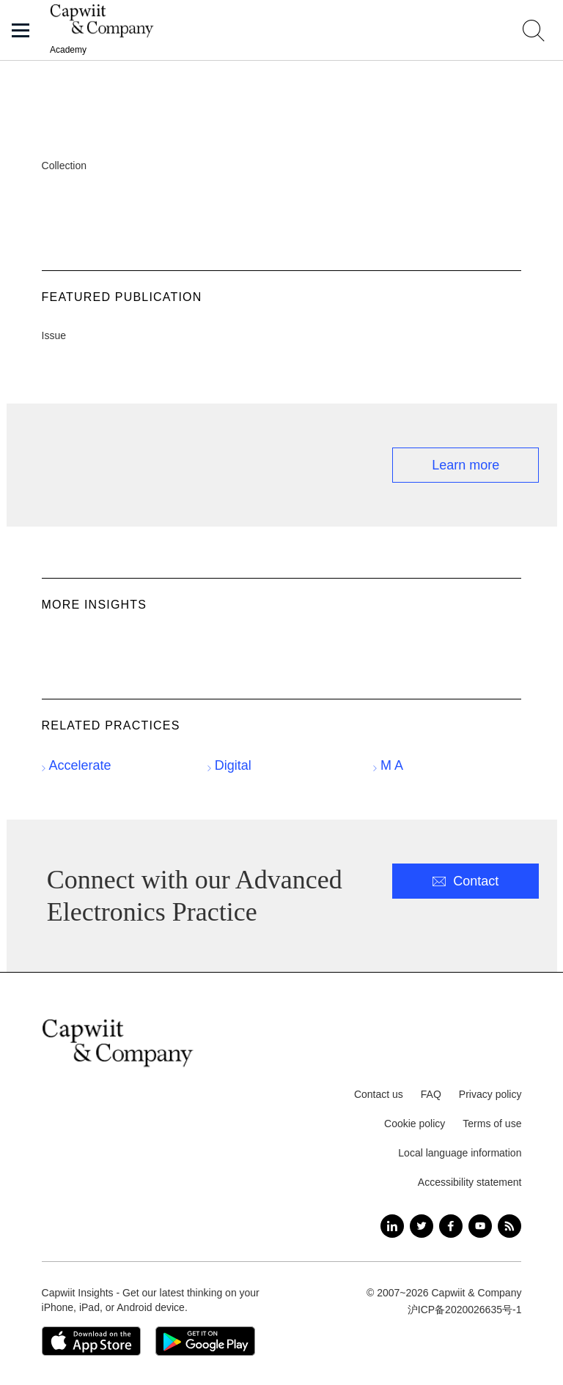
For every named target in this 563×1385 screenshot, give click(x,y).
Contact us (378, 1094)
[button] (20, 30)
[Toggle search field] (534, 30)
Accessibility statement (470, 1182)
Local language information (459, 1153)
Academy (68, 50)
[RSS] (509, 1226)
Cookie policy (414, 1123)
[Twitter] (421, 1226)
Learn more (465, 465)
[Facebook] (451, 1226)
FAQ (431, 1094)
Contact (475, 881)
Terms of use (492, 1123)
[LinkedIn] (392, 1226)
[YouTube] (480, 1226)
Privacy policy (490, 1094)
